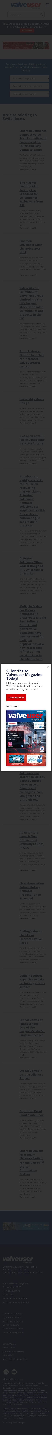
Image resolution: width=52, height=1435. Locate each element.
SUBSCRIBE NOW (16, 697)
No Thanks (12, 706)
